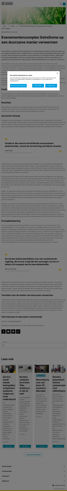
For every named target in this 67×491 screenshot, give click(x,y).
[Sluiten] (57, 73)
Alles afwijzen (38, 85)
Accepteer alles (51, 85)
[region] (33, 80)
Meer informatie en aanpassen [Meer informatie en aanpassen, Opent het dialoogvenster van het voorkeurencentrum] (18, 85)
